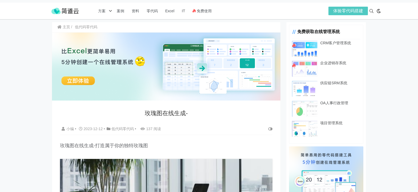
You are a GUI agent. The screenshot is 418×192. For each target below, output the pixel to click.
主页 (63, 27)
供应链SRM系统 (333, 83)
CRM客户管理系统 (335, 43)
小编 (68, 129)
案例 (120, 11)
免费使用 (202, 11)
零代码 (152, 11)
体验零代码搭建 (348, 11)
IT (183, 11)
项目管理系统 (331, 123)
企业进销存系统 (333, 63)
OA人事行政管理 (334, 103)
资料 (135, 11)
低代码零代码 (86, 27)
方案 (102, 11)
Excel (169, 11)
